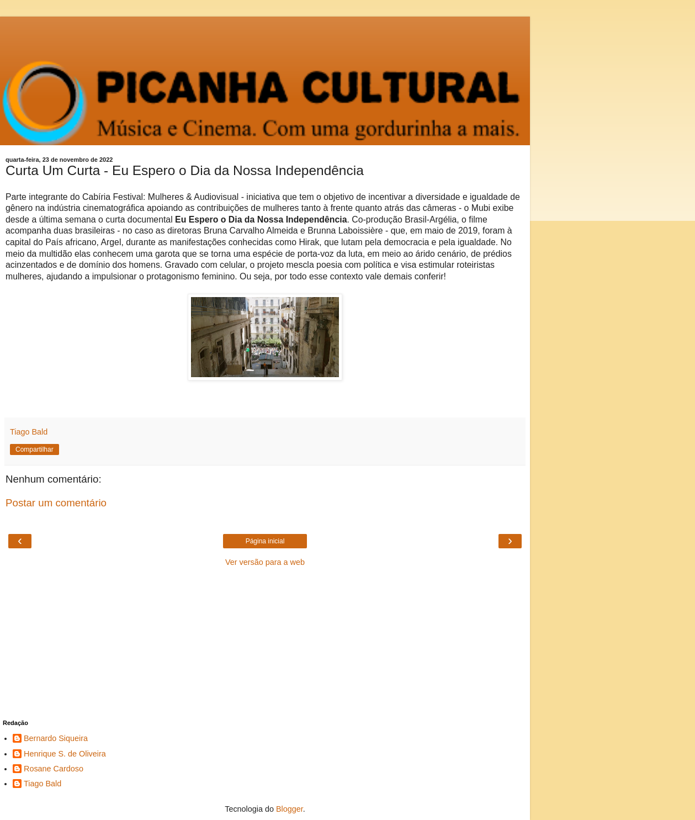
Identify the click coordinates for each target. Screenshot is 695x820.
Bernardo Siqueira (56, 738)
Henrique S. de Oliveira (65, 753)
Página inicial (265, 541)
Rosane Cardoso (53, 768)
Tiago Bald (42, 783)
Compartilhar (34, 449)
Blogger (289, 809)
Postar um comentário (56, 503)
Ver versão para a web (265, 562)
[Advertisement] (265, 30)
